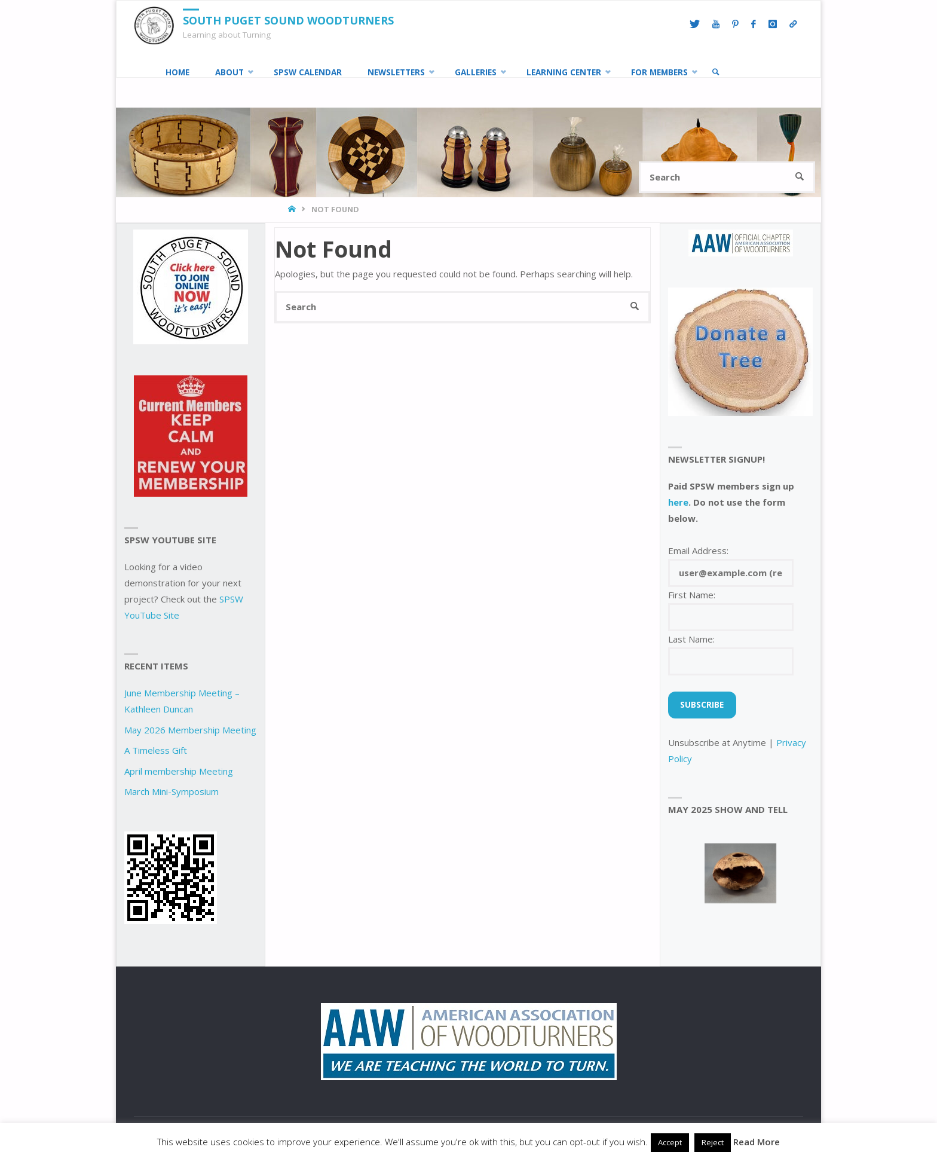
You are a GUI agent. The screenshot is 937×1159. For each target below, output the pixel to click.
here (678, 502)
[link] (716, 72)
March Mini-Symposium (171, 791)
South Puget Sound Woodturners (288, 20)
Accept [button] (670, 1142)
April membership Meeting (178, 771)
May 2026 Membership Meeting (190, 730)
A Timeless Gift (155, 750)
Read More (756, 1142)
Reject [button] (713, 1142)
